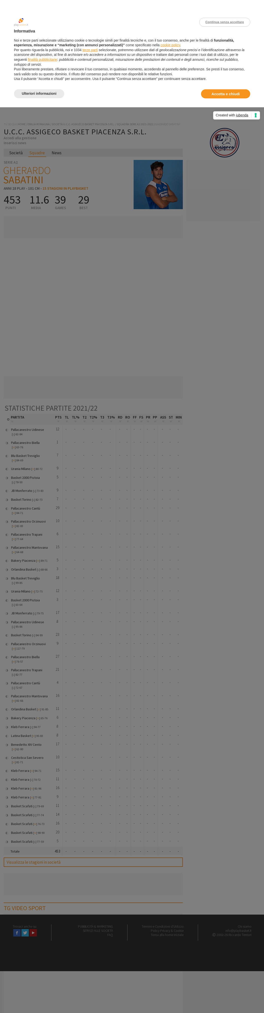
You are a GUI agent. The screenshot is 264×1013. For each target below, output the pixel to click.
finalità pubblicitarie (42, 60)
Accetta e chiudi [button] (225, 94)
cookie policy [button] (170, 45)
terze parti (90, 50)
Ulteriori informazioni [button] (39, 93)
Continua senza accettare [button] (224, 22)
